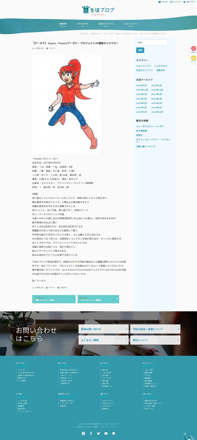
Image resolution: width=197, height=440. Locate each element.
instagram (83, 433)
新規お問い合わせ (91, 329)
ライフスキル (106, 378)
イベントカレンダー (67, 403)
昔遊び (139, 135)
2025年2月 (141, 85)
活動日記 (63, 25)
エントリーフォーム (24, 411)
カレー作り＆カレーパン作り (150, 126)
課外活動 (105, 381)
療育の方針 (22, 378)
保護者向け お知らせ (67, 401)
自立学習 (105, 375)
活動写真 (63, 406)
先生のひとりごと (106, 25)
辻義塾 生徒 (39, 48)
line (113, 433)
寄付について (194, 61)
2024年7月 (141, 99)
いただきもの (82, 25)
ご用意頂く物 (64, 383)
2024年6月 (156, 99)
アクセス (147, 375)
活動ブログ (119, 395)
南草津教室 (148, 381)
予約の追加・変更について (148, 329)
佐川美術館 (141, 131)
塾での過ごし (119, 364)
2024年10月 (157, 90)
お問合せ (193, 52)
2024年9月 (141, 94)
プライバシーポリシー (109, 427)
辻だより (177, 2)
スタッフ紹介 (149, 370)
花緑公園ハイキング (145, 146)
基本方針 (105, 370)
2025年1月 (156, 85)
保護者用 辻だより (77, 395)
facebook (90, 433)
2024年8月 (156, 94)
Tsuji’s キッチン (131, 25)
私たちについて (161, 364)
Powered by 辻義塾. (91, 427)
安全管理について (150, 383)
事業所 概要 (148, 373)
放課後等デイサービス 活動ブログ (98, 9)
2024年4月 (156, 103)
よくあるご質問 (90, 340)
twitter (98, 433)
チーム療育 (22, 381)
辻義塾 (79, 427)
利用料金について (66, 378)
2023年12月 (157, 112)
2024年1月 (141, 112)
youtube (106, 433)
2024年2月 (156, 107)
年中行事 (105, 383)
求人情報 (35, 395)
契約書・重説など (150, 386)
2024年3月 (141, 107)
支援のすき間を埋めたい (26, 375)
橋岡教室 (147, 378)
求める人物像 (22, 403)
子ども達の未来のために (26, 373)
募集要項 (21, 406)
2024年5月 (141, 103)
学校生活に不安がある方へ (69, 370)
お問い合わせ (161, 395)
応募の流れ (22, 409)
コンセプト (22, 370)
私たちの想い (35, 364)
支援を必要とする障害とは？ (70, 373)
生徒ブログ (190, 2)
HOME (165, 2)
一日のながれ (106, 373)
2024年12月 (142, 90)
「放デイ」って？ (66, 375)
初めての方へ (77, 364)
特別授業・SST (107, 386)
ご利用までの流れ (66, 381)
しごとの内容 (22, 401)
